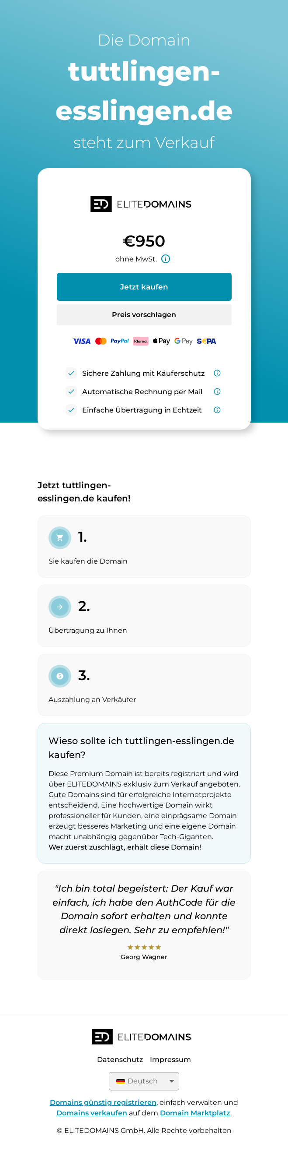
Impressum (170, 1059)
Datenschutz (120, 1059)
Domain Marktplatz (195, 1113)
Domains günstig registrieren (103, 1102)
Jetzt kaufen (144, 286)
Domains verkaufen (91, 1113)
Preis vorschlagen (144, 314)
